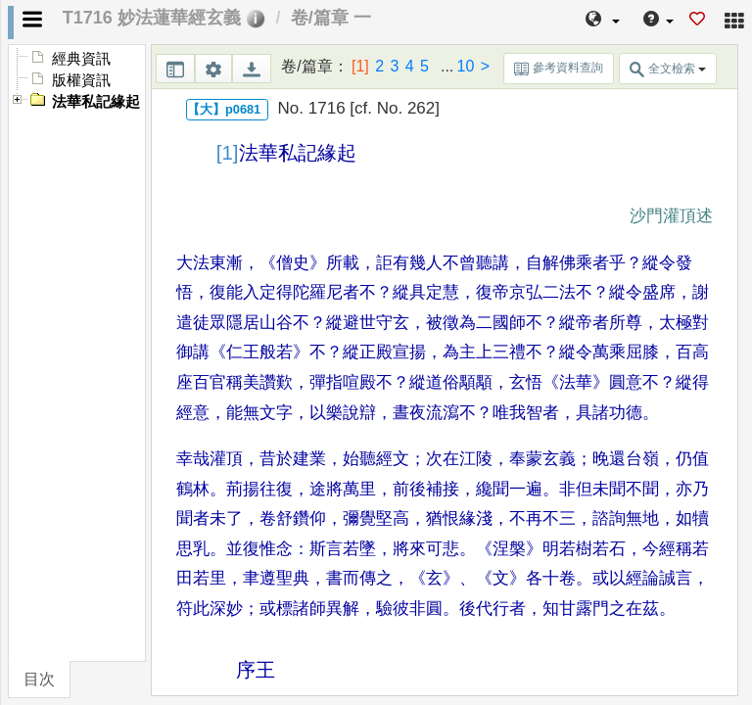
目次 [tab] (39, 679)
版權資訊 (81, 80)
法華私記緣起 (96, 102)
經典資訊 (81, 59)
